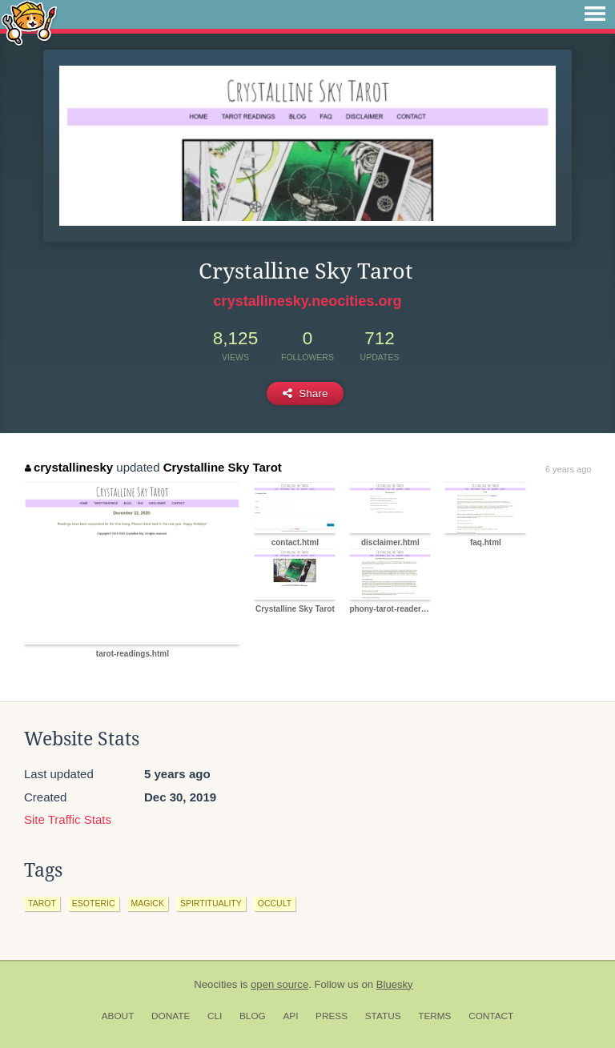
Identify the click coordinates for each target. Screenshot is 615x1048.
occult (274, 903)
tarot (42, 903)
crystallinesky (69, 467)
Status (383, 1016)
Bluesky (394, 984)
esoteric (93, 903)
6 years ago (568, 469)
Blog (252, 1016)
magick (147, 903)
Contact (490, 1016)
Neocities (215, 984)
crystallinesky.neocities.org (308, 301)
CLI (214, 1016)
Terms (434, 1016)
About (118, 1016)
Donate (170, 1016)
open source (279, 984)
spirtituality (211, 903)
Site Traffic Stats (67, 819)
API (290, 1016)
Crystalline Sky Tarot (222, 467)
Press (332, 1016)
